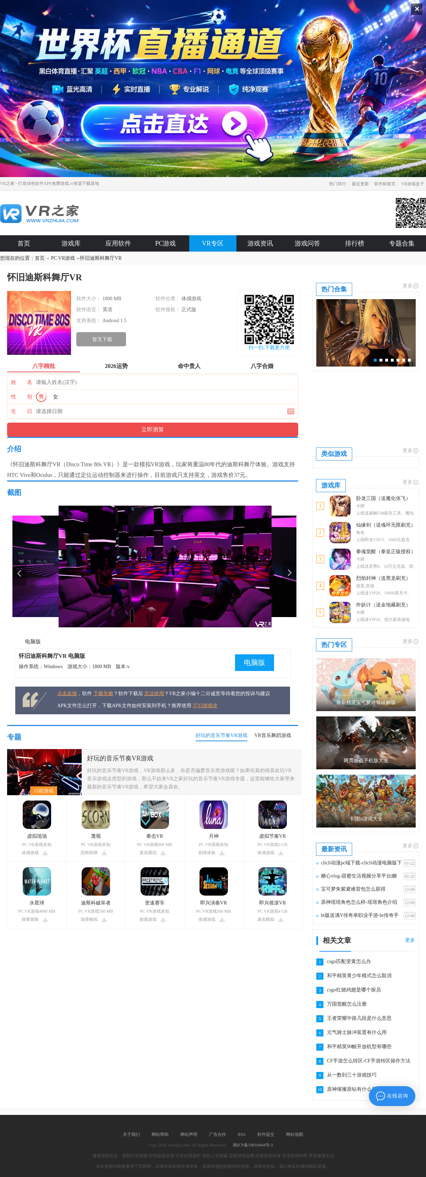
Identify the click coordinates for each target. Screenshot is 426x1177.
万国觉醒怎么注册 (347, 1004)
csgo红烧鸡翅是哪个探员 (354, 989)
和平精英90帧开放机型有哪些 (359, 1046)
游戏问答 (307, 243)
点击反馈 (67, 693)
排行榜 (354, 243)
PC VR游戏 (63, 258)
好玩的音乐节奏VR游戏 (120, 758)
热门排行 (337, 183)
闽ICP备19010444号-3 (253, 1145)
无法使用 (154, 693)
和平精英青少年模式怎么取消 (359, 975)
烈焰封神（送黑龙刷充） (383, 578)
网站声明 (188, 1134)
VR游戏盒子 (412, 183)
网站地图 (294, 1134)
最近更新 (360, 183)
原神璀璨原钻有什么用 (352, 1089)
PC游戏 (165, 243)
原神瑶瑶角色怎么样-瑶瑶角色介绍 (359, 902)
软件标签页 (384, 183)
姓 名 (21, 382)
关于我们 (131, 1134)
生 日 (21, 411)
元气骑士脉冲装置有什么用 (357, 1032)
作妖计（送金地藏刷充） (383, 604)
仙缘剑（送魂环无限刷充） (386, 525)
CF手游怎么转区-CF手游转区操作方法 (368, 1060)
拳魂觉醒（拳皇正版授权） (386, 551)
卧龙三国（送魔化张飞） (383, 498)
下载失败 (103, 693)
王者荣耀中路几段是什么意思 (359, 1018)
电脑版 (33, 641)
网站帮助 (160, 1134)
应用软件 (118, 243)
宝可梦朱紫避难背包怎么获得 (353, 889)
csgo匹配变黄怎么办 (349, 961)
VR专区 (213, 243)
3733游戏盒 (205, 705)
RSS (241, 1134)
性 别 (21, 397)
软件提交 (265, 1134)
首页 (23, 243)
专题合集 (402, 243)
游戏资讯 (260, 243)
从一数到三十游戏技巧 (352, 1075)
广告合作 (217, 1134)
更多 (411, 286)
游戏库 (71, 243)
